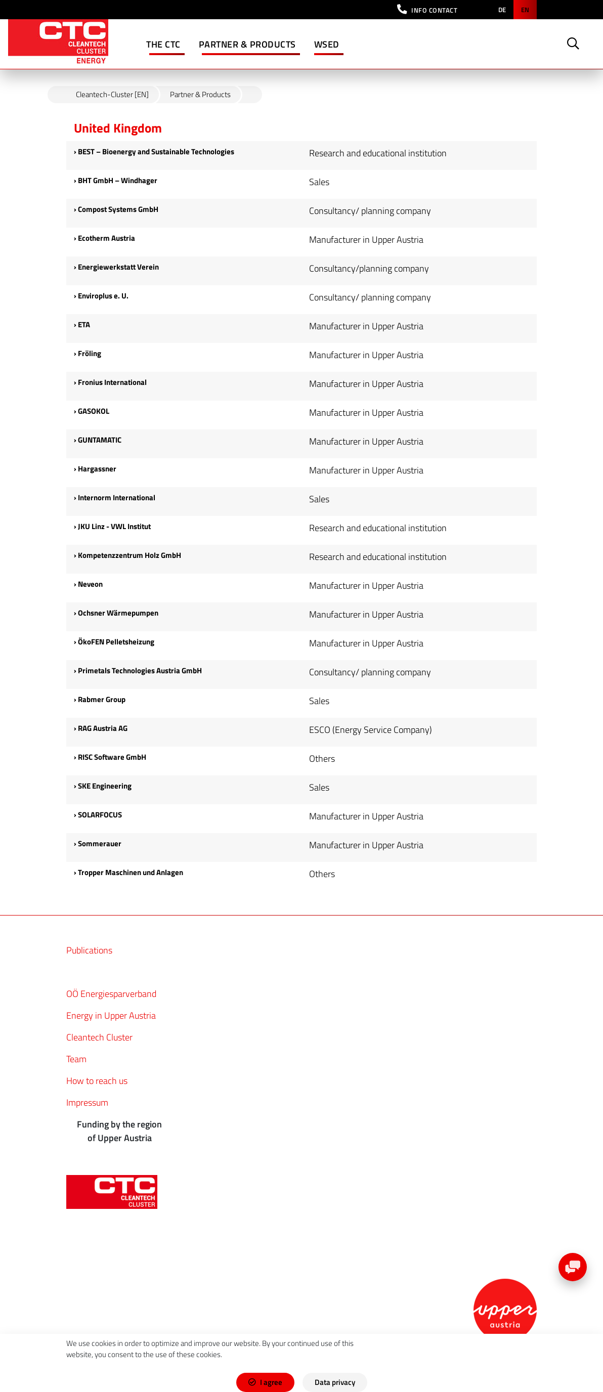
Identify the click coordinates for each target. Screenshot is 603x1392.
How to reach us (96, 1081)
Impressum (87, 1102)
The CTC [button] (163, 44)
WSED (326, 44)
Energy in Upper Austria (111, 1015)
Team (76, 1059)
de (502, 10)
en (525, 10)
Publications (89, 950)
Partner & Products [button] (247, 44)
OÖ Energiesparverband (111, 993)
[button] (427, 9)
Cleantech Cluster (99, 1037)
